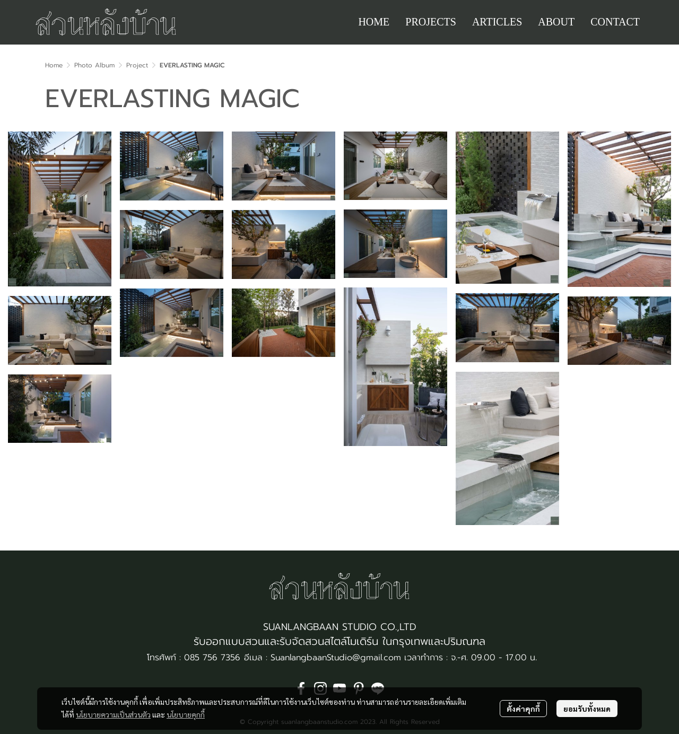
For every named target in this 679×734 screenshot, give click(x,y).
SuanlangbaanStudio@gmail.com (336, 657)
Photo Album (94, 65)
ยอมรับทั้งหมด (587, 708)
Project (137, 65)
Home (54, 65)
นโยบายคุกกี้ (186, 714)
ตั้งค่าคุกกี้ (523, 708)
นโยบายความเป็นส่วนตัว (113, 714)
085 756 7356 (212, 657)
